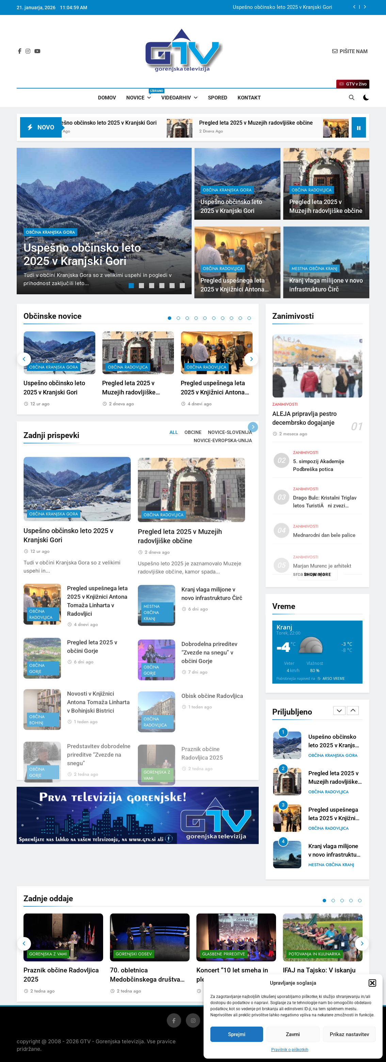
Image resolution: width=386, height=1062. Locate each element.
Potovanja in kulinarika (314, 954)
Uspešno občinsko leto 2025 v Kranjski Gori (282, 7)
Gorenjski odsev (134, 954)
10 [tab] (249, 318)
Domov (107, 98)
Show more (317, 574)
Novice (141, 95)
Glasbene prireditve (223, 954)
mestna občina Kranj (314, 298)
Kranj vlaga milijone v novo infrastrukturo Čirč (335, 854)
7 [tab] (222, 318)
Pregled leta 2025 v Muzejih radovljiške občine (276, 123)
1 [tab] (132, 286)
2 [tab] (142, 286)
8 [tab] (231, 318)
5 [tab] (173, 286)
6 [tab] (183, 286)
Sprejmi (236, 1034)
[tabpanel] (104, 221)
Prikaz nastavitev (349, 1034)
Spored (217, 98)
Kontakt (249, 98)
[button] (372, 983)
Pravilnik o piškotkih (289, 1049)
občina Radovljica (312, 190)
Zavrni (293, 1034)
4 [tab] (162, 286)
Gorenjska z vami (48, 954)
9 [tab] (240, 318)
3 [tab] (152, 286)
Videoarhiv (176, 98)
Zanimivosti (284, 433)
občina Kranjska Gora (50, 232)
